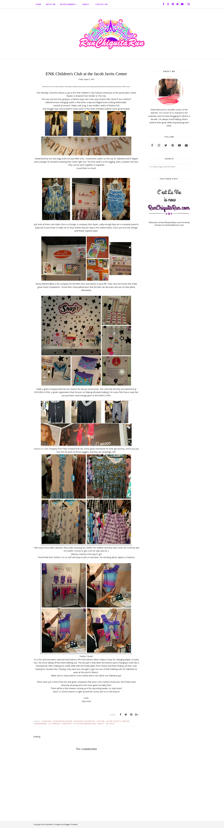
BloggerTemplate (71, 824)
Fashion (46, 721)
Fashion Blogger (62, 721)
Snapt (100, 723)
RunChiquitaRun (47, 824)
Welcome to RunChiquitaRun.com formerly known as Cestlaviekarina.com (169, 223)
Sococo (110, 723)
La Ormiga (54, 723)
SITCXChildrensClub (84, 723)
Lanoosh (67, 723)
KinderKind (40, 723)
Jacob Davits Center (118, 721)
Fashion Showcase (84, 721)
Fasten (101, 721)
